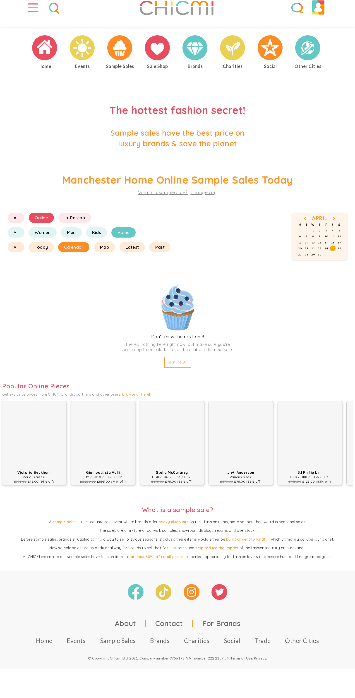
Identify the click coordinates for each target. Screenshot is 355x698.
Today (41, 260)
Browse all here (135, 407)
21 (306, 261)
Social (232, 653)
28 (306, 267)
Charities (197, 653)
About (125, 636)
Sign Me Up (177, 375)
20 (300, 261)
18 (332, 255)
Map (104, 260)
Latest (132, 260)
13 (300, 255)
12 (339, 249)
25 (332, 261)
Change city (203, 205)
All (16, 230)
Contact (169, 636)
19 (339, 255)
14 (306, 255)
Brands (160, 653)
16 (319, 255)
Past (160, 260)
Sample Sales (118, 653)
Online (41, 230)
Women (43, 245)
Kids (96, 245)
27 (300, 267)
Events (76, 653)
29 (313, 267)
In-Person (74, 230)
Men (71, 245)
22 (313, 261)
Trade (263, 653)
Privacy (260, 671)
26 (339, 261)
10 (326, 249)
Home (123, 245)
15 (313, 255)
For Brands (221, 636)
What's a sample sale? (163, 205)
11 (332, 249)
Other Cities (302, 653)
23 (319, 261)
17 (326, 255)
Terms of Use (241, 671)
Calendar (74, 260)
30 (319, 267)
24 (326, 261)
